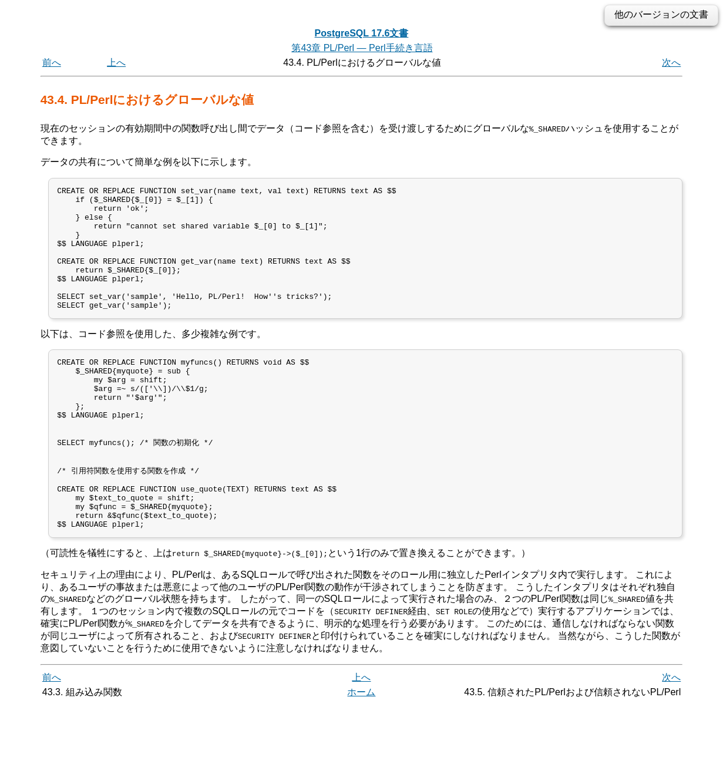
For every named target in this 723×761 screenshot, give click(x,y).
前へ (51, 63)
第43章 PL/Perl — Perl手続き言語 (361, 48)
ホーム (361, 748)
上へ (116, 63)
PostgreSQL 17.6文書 (362, 33)
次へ (671, 63)
